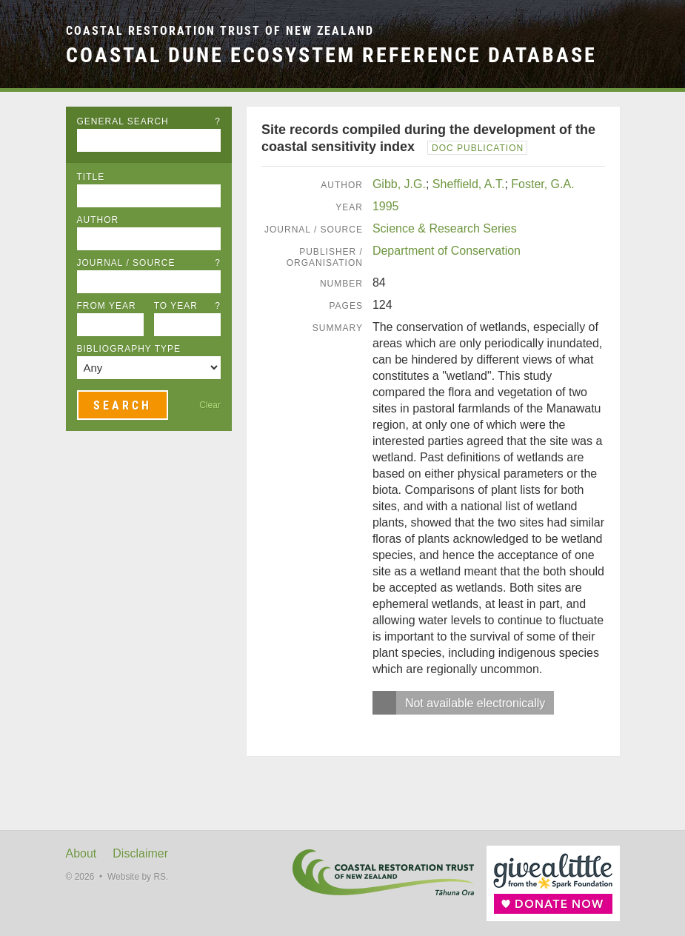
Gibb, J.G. (399, 184)
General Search (149, 121)
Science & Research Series (444, 228)
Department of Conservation (446, 250)
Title (91, 177)
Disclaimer (140, 853)
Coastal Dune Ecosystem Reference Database (331, 54)
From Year (106, 306)
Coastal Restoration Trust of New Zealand (220, 31)
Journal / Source (149, 263)
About (81, 853)
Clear (210, 405)
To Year (187, 306)
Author (98, 220)
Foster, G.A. (542, 184)
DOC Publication (478, 148)
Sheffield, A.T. (468, 184)
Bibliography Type (129, 349)
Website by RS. (137, 877)
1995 (385, 206)
